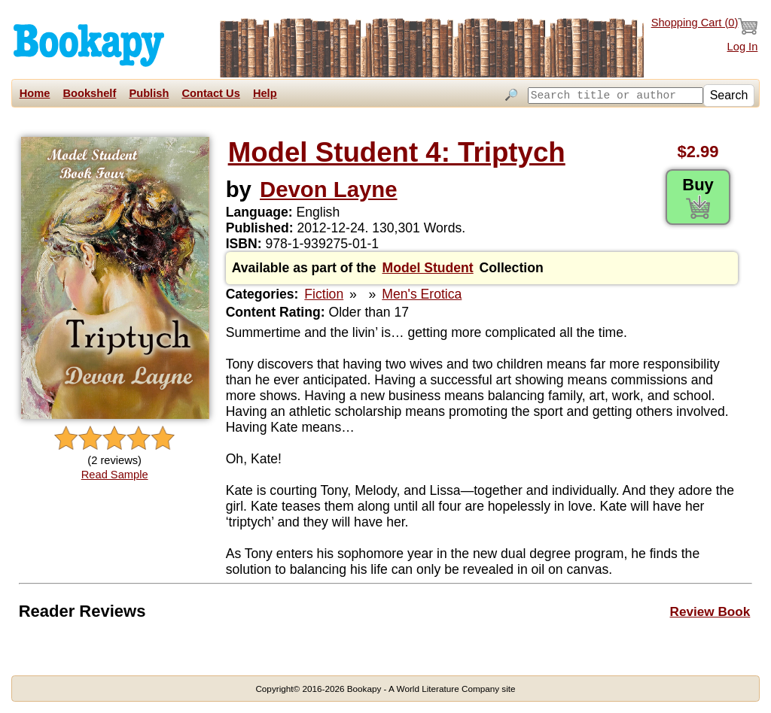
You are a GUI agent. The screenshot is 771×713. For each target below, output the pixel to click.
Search (729, 95)
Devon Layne (329, 189)
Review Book (710, 611)
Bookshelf (89, 93)
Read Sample (114, 475)
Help (265, 93)
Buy (698, 197)
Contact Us (210, 93)
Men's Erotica (422, 294)
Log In (742, 47)
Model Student (428, 267)
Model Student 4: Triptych (396, 152)
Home (35, 93)
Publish (149, 93)
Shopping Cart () (704, 26)
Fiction (323, 294)
